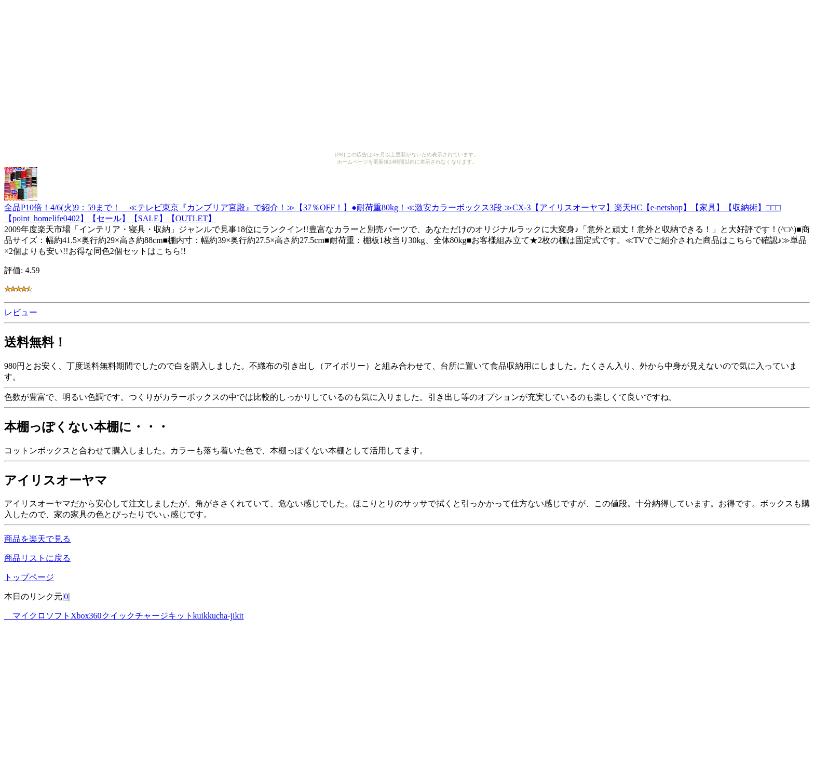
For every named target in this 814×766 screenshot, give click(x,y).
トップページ (29, 577)
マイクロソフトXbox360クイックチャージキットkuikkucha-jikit (123, 615)
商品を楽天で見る (37, 538)
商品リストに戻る (37, 558)
